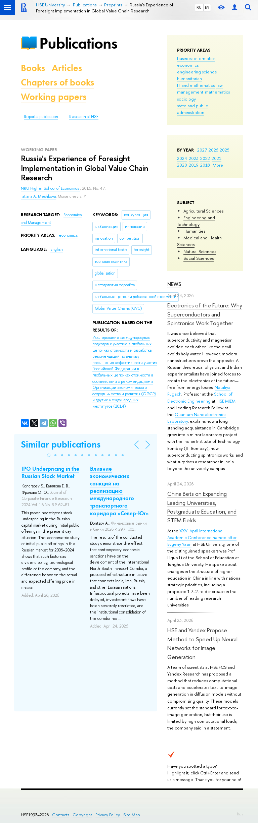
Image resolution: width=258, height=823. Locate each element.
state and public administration (192, 109)
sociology (186, 99)
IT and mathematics (196, 85)
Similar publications (60, 444)
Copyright (82, 815)
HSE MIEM (225, 401)
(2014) (124, 372)
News (174, 284)
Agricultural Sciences (203, 211)
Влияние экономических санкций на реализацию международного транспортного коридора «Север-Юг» (119, 491)
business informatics (196, 58)
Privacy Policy (107, 815)
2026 (213, 150)
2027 (202, 150)
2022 (205, 158)
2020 (182, 165)
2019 (194, 165)
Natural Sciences (199, 251)
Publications (78, 43)
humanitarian (189, 78)
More (218, 165)
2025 (224, 150)
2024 (182, 158)
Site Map (131, 815)
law (219, 85)
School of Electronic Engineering (199, 397)
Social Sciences (198, 258)
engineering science (197, 72)
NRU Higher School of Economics (50, 188)
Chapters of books (57, 82)
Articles (67, 68)
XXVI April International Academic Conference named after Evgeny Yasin (201, 537)
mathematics (217, 92)
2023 (194, 158)
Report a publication (41, 116)
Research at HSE (83, 116)
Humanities (194, 231)
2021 (216, 158)
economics (188, 65)
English (56, 249)
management (190, 92)
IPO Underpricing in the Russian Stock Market (50, 472)
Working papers (53, 97)
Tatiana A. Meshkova (38, 196)
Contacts (60, 815)
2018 (205, 165)
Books (33, 68)
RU (199, 7)
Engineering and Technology (196, 221)
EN (207, 7)
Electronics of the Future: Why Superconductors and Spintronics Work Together (204, 314)
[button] (48, 455)
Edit (240, 813)
